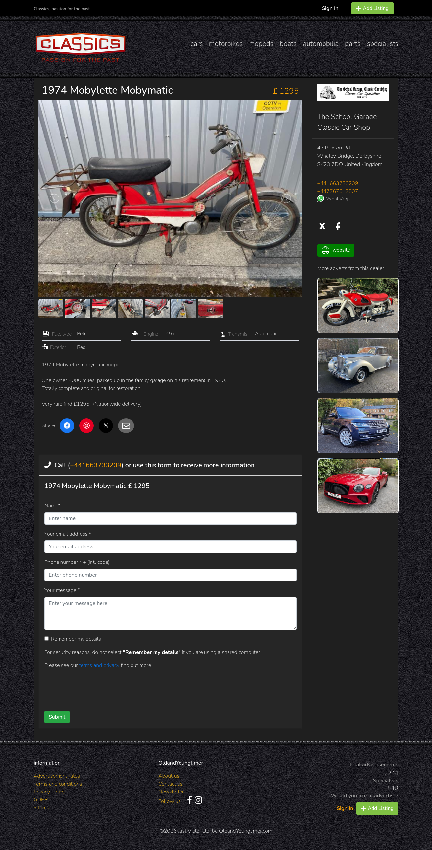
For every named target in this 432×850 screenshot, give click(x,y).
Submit (57, 717)
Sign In (330, 8)
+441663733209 (95, 465)
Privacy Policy (49, 791)
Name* (52, 505)
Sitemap (43, 807)
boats (288, 43)
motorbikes (226, 43)
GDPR (41, 799)
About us (168, 776)
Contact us (170, 784)
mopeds (261, 43)
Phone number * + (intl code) (76, 562)
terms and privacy (100, 665)
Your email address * (67, 534)
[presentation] (160, 687)
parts (353, 43)
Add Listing (372, 8)
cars (196, 43)
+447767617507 (337, 191)
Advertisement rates (57, 776)
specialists (382, 43)
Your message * (62, 590)
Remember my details (76, 639)
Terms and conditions (58, 784)
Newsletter (171, 791)
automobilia (321, 43)
